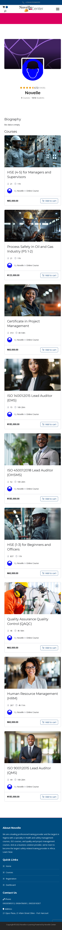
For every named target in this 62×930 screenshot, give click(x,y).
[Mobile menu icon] (57, 9)
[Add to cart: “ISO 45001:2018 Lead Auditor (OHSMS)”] (49, 498)
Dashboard (11, 885)
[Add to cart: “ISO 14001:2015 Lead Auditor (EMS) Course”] (49, 424)
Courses (9, 872)
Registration (11, 878)
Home (8, 866)
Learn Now (7, 852)
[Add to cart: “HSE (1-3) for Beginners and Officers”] (49, 573)
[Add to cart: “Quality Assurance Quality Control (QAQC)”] (49, 647)
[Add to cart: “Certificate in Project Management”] (49, 349)
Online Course (32, 190)
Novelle (20, 190)
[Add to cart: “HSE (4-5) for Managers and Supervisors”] (49, 200)
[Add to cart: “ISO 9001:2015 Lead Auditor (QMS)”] (49, 796)
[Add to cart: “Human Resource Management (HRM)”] (49, 722)
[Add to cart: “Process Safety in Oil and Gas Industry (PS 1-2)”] (49, 275)
